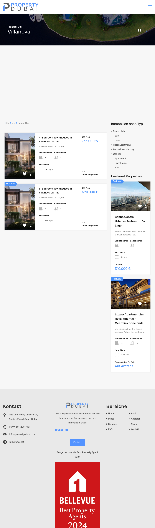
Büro (117, 135)
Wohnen (117, 154)
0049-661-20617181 (19, 426)
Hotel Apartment (122, 144)
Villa (117, 167)
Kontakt (77, 442)
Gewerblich (119, 131)
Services (112, 424)
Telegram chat (16, 442)
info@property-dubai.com (22, 434)
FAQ (110, 429)
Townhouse (121, 163)
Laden (118, 140)
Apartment (120, 158)
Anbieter (135, 419)
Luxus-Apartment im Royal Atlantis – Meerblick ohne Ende (129, 319)
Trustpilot (61, 429)
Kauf (133, 413)
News (134, 424)
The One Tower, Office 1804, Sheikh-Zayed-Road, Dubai (23, 417)
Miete (111, 419)
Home (111, 413)
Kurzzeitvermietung (123, 149)
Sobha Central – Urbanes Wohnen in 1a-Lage (130, 221)
